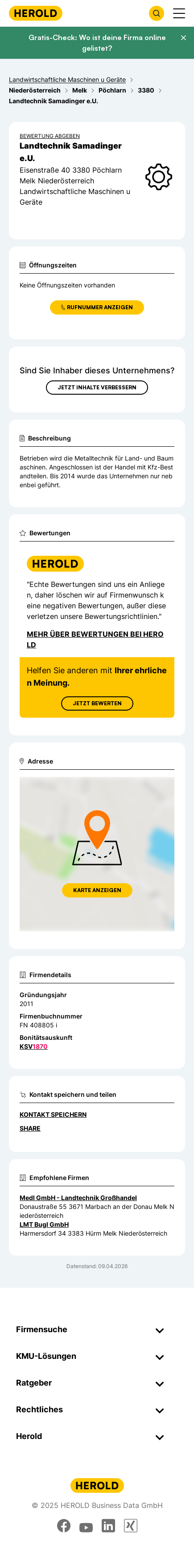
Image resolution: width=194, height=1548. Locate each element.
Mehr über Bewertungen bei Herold (95, 639)
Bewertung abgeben (50, 136)
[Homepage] (35, 13)
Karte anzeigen (97, 890)
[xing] (130, 1526)
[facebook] (63, 1526)
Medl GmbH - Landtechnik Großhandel (78, 1197)
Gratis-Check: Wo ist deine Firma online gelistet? (97, 43)
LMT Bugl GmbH (44, 1224)
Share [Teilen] (30, 1128)
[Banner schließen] (183, 37)
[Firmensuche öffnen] (156, 13)
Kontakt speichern (53, 1114)
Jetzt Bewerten (97, 703)
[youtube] (86, 1526)
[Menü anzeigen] (179, 13)
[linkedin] (108, 1526)
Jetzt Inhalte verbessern (97, 387)
